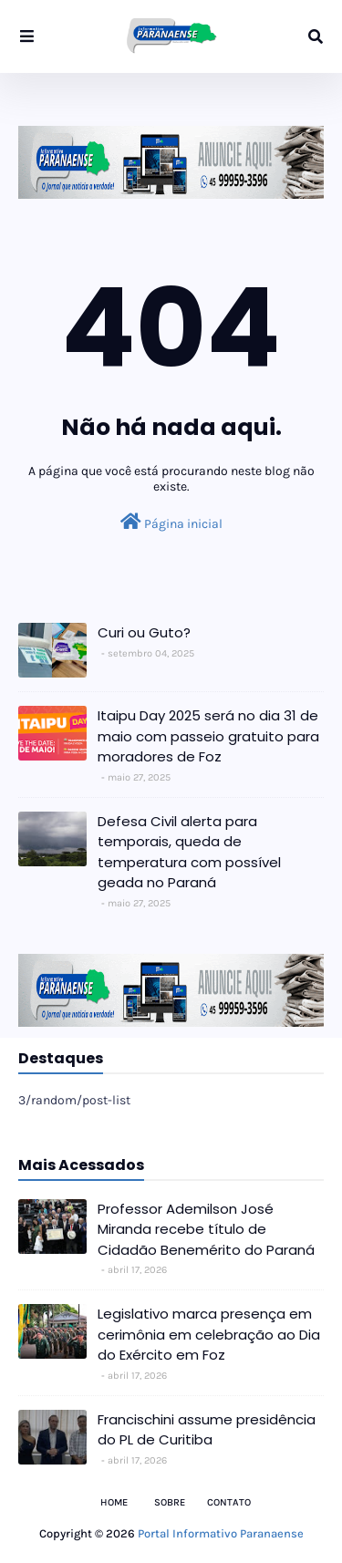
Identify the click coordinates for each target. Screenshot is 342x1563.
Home (114, 1502)
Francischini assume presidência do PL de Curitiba (207, 1430)
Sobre (169, 1502)
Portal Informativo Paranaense (221, 1533)
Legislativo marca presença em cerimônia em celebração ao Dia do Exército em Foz (209, 1334)
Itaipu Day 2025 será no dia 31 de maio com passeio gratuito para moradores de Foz (208, 736)
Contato (229, 1502)
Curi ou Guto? (144, 632)
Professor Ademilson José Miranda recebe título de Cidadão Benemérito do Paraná (206, 1229)
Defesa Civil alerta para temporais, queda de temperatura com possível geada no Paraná (189, 852)
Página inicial (171, 522)
